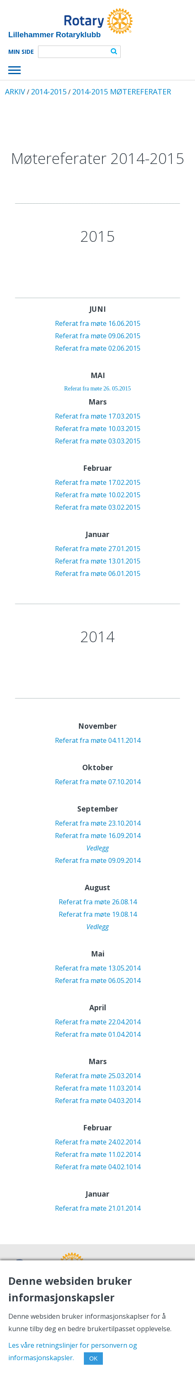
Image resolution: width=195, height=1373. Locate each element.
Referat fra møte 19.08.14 (98, 914)
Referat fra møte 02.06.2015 (97, 348)
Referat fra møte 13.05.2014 (97, 968)
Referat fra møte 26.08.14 (98, 901)
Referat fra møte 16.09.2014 (97, 835)
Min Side (21, 52)
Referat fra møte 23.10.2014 (97, 823)
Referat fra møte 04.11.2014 (97, 740)
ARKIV (15, 91)
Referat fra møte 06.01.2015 (97, 573)
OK (93, 1358)
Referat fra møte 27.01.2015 (97, 548)
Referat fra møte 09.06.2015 (97, 335)
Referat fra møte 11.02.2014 (97, 1154)
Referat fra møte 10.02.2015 (97, 494)
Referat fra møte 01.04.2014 (97, 1034)
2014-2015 (49, 91)
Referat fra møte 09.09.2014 (97, 860)
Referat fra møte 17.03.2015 (97, 416)
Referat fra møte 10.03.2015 (97, 428)
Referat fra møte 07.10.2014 (97, 781)
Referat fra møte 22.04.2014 (97, 1021)
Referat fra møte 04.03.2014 (97, 1100)
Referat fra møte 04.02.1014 (97, 1166)
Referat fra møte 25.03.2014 (97, 1075)
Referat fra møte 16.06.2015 (97, 323)
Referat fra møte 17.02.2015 (97, 482)
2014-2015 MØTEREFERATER (121, 91)
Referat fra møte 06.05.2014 (97, 980)
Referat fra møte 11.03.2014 (97, 1088)
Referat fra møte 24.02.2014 (97, 1142)
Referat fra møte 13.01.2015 (97, 561)
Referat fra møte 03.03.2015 (97, 441)
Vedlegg (97, 848)
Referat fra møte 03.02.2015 (97, 507)
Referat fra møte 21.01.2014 (97, 1208)
